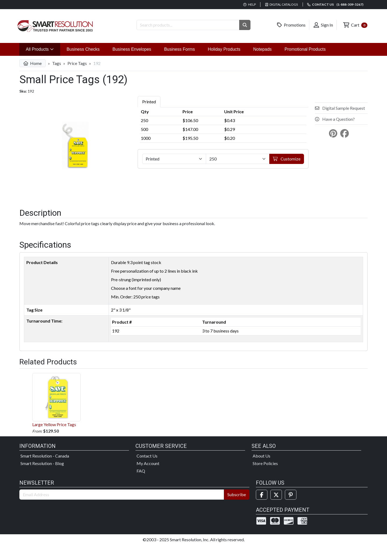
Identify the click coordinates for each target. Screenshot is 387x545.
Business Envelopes (132, 49)
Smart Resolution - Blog (42, 463)
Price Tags (77, 63)
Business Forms (179, 49)
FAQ (141, 470)
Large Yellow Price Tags (56, 400)
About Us (261, 455)
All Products (43, 49)
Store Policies (265, 463)
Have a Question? (335, 119)
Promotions (291, 25)
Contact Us (147, 455)
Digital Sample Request (340, 108)
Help (249, 4)
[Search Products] (188, 25)
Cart (355, 25)
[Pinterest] (290, 495)
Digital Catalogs (281, 4)
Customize (286, 158)
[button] (244, 25)
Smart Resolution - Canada (44, 455)
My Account (148, 463)
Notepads (262, 49)
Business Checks (83, 49)
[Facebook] (261, 495)
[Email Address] (121, 494)
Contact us (335, 4)
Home (32, 63)
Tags (56, 63)
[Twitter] (276, 495)
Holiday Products (224, 49)
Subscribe (236, 494)
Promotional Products (305, 49)
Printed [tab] (149, 101)
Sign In (323, 25)
